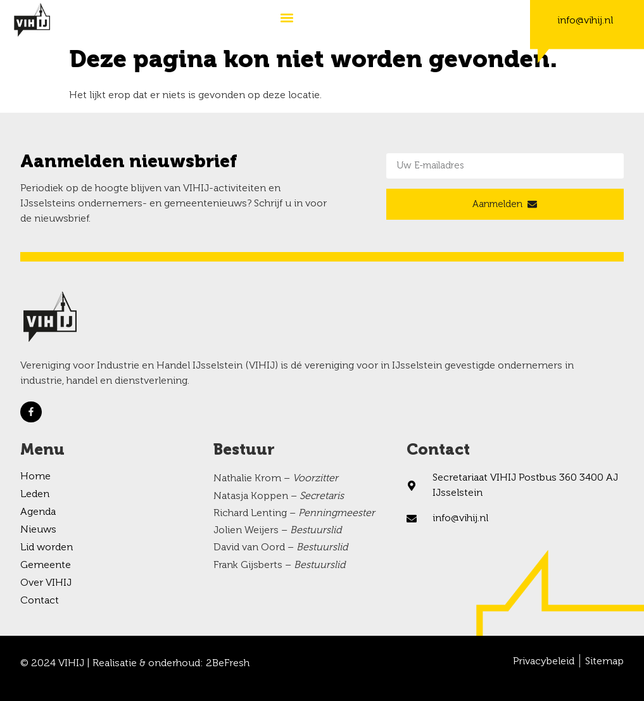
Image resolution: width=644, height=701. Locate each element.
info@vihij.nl (585, 21)
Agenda (38, 512)
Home (35, 477)
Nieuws (38, 530)
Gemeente (45, 565)
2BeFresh (227, 664)
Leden (34, 494)
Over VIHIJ (46, 583)
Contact (39, 601)
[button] (286, 17)
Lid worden (46, 548)
